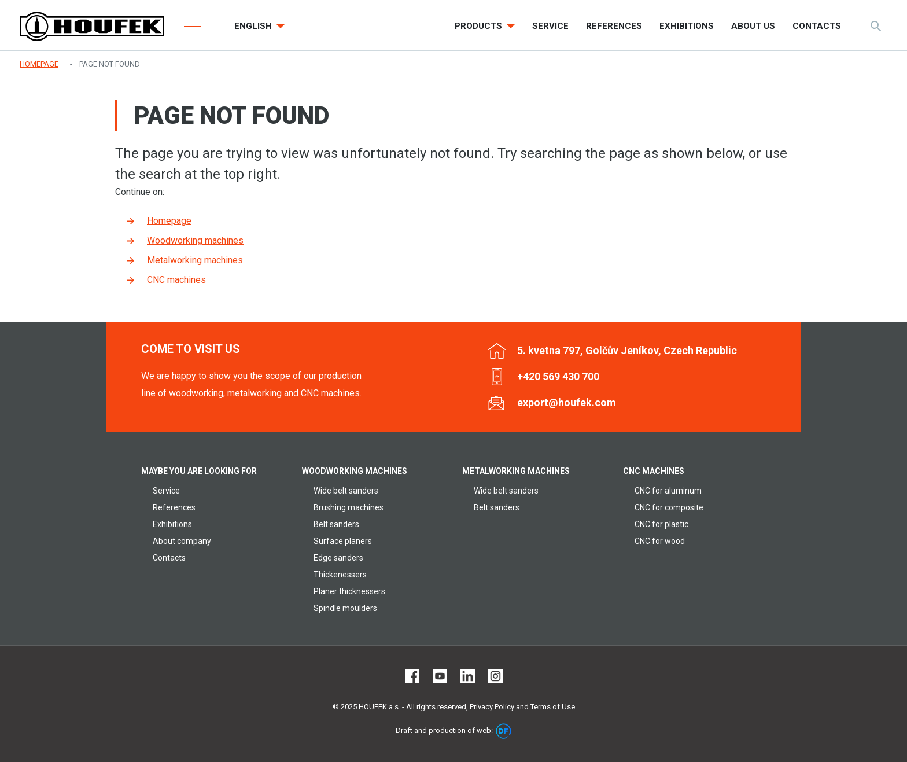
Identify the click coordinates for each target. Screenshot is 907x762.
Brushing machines (349, 507)
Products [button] (479, 26)
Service (166, 490)
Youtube (440, 676)
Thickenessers (340, 574)
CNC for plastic (661, 524)
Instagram (495, 676)
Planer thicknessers (349, 591)
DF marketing (503, 731)
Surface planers (343, 541)
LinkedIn (467, 676)
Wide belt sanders (346, 490)
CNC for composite (669, 507)
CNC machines (176, 279)
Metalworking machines (195, 260)
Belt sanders (336, 524)
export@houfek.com (566, 402)
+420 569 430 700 (558, 376)
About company (182, 541)
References (174, 507)
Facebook (412, 676)
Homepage (169, 220)
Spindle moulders (345, 608)
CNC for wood (660, 541)
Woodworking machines (195, 240)
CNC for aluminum (668, 490)
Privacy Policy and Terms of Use (522, 706)
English (254, 26)
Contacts (169, 557)
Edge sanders (338, 557)
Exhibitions (172, 524)
